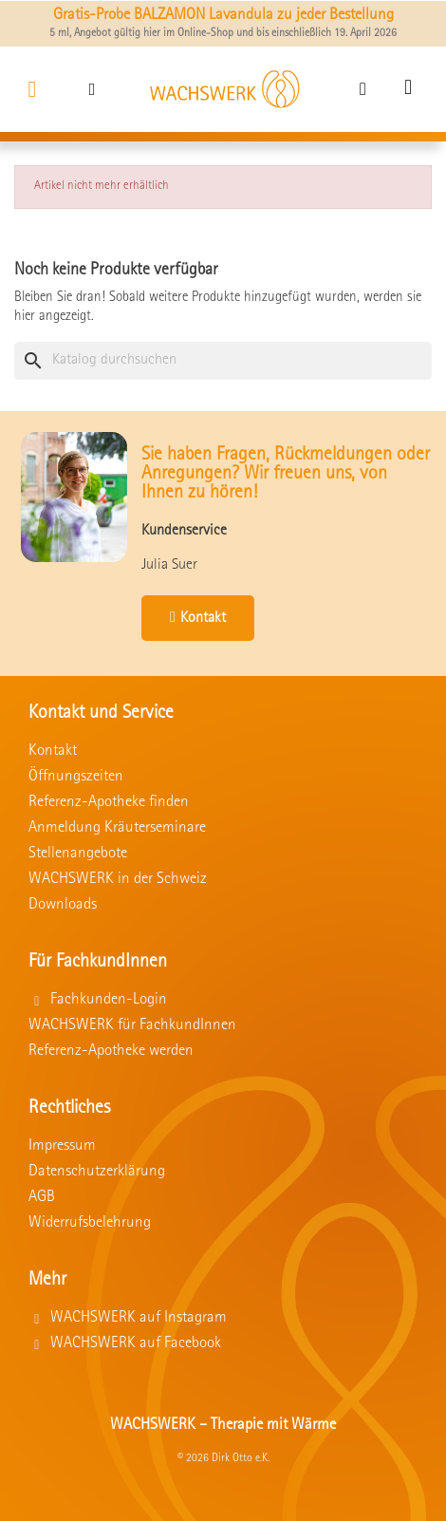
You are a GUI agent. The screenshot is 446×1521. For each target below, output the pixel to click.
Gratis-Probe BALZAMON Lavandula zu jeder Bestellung (223, 16)
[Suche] (223, 361)
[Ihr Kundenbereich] (363, 88)
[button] (92, 88)
